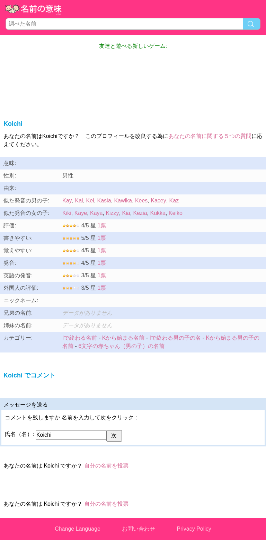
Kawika (123, 200)
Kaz (174, 200)
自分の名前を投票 (106, 466)
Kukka (157, 213)
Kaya (96, 213)
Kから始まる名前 (123, 338)
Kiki (66, 213)
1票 (102, 225)
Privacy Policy (194, 529)
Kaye (80, 213)
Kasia (104, 200)
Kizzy (112, 213)
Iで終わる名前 (79, 338)
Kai (79, 200)
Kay (67, 200)
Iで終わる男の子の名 (175, 338)
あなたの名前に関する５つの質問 (209, 136)
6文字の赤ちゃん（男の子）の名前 (121, 346)
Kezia (140, 213)
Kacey (158, 200)
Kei (90, 200)
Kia (126, 213)
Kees (141, 200)
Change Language (77, 529)
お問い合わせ (138, 529)
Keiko (176, 213)
